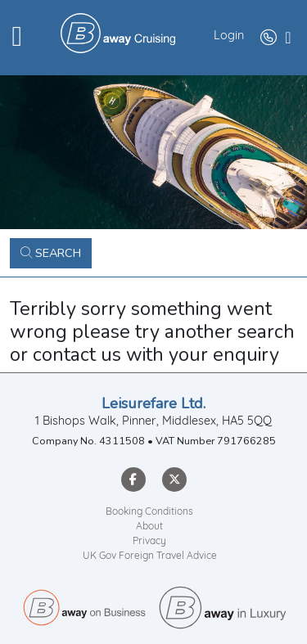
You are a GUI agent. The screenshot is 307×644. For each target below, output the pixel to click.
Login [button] (229, 36)
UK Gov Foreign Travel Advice (150, 556)
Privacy (149, 542)
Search (50, 253)
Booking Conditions (149, 512)
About (149, 527)
